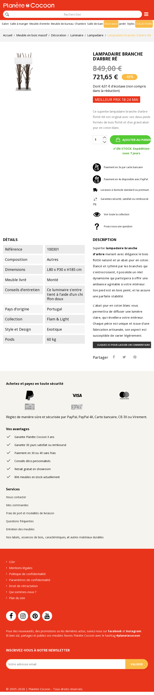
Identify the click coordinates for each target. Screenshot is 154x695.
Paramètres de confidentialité (29, 580)
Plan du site (17, 598)
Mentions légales (20, 568)
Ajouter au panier (136, 140)
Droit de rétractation (23, 586)
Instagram (133, 631)
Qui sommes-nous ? (22, 592)
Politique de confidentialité (27, 574)
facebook (115, 631)
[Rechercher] (7, 14)
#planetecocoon (128, 635)
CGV (12, 562)
